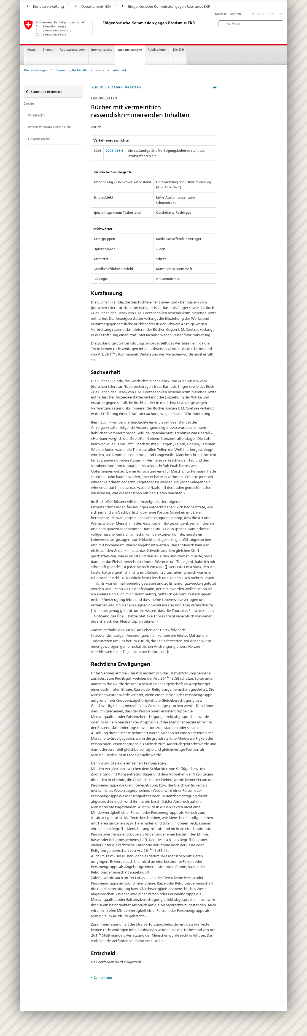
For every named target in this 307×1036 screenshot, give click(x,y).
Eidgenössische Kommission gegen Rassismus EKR (166, 6)
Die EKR (178, 49)
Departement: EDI (93, 6)
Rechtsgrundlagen (73, 49)
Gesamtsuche (39, 139)
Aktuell (32, 49)
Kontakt (220, 14)
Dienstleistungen (130, 50)
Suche (100, 70)
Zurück (97, 87)
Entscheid (119, 70)
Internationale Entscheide (49, 127)
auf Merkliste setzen (124, 87)
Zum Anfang (103, 978)
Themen (48, 49)
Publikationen (158, 49)
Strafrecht (36, 115)
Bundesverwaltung (45, 6)
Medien (235, 14)
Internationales (101, 49)
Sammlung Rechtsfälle (71, 70)
